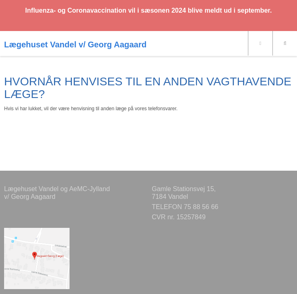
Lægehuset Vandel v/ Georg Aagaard (75, 44)
